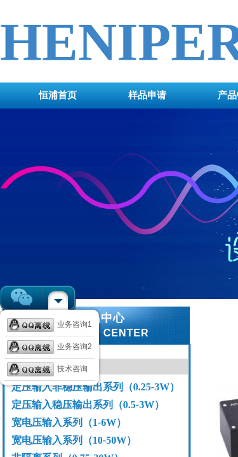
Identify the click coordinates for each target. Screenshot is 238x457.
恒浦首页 (58, 95)
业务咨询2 (49, 346)
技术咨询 (47, 368)
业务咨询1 (49, 324)
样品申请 (147, 95)
